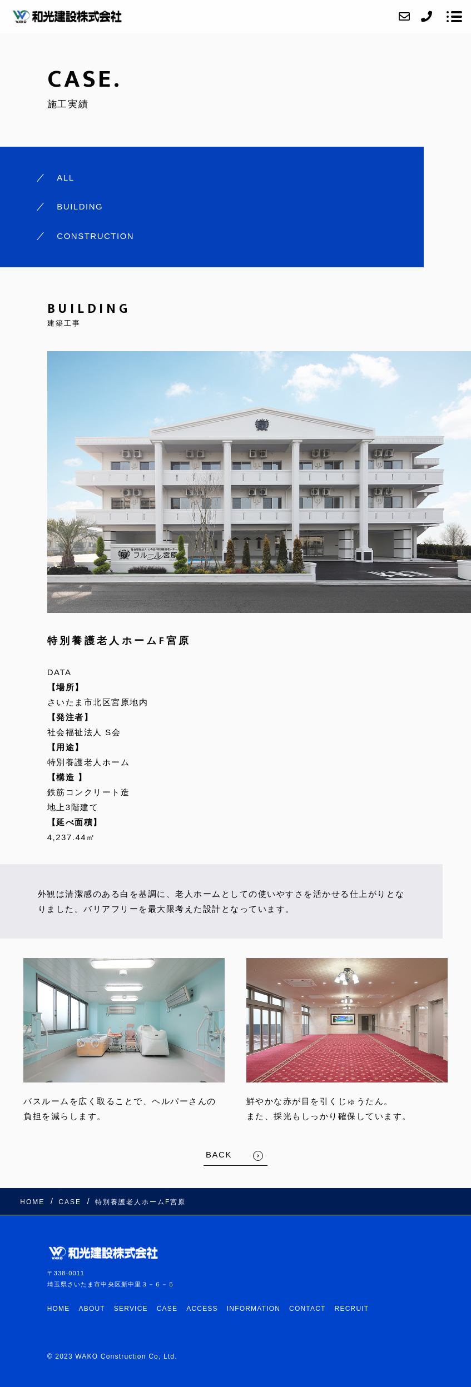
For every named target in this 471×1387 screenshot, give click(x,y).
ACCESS (202, 1309)
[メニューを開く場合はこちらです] (454, 16)
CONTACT (307, 1309)
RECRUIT (352, 1309)
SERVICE (131, 1309)
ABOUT (92, 1309)
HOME (58, 1309)
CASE (167, 1309)
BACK (219, 1154)
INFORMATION (253, 1309)
